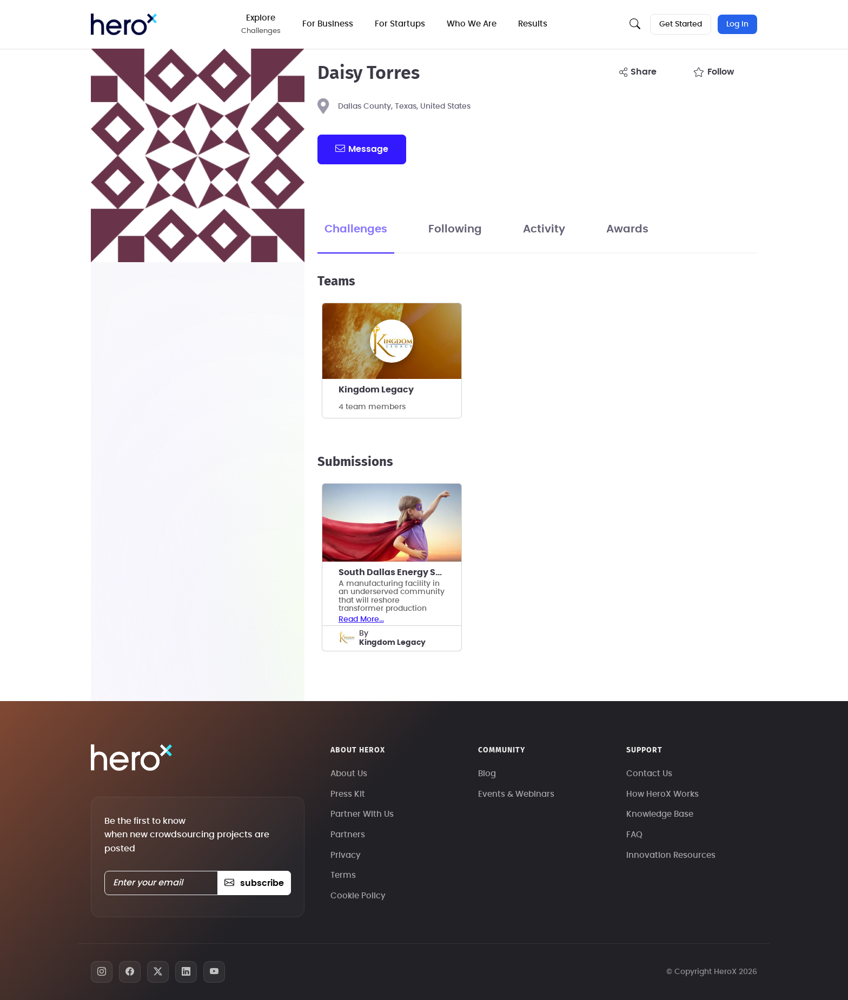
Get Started (680, 24)
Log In (737, 24)
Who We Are (471, 24)
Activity (544, 229)
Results (532, 24)
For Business (327, 24)
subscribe (253, 883)
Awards (627, 229)
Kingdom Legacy (376, 389)
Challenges (355, 229)
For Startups (400, 24)
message (361, 149)
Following (455, 229)
